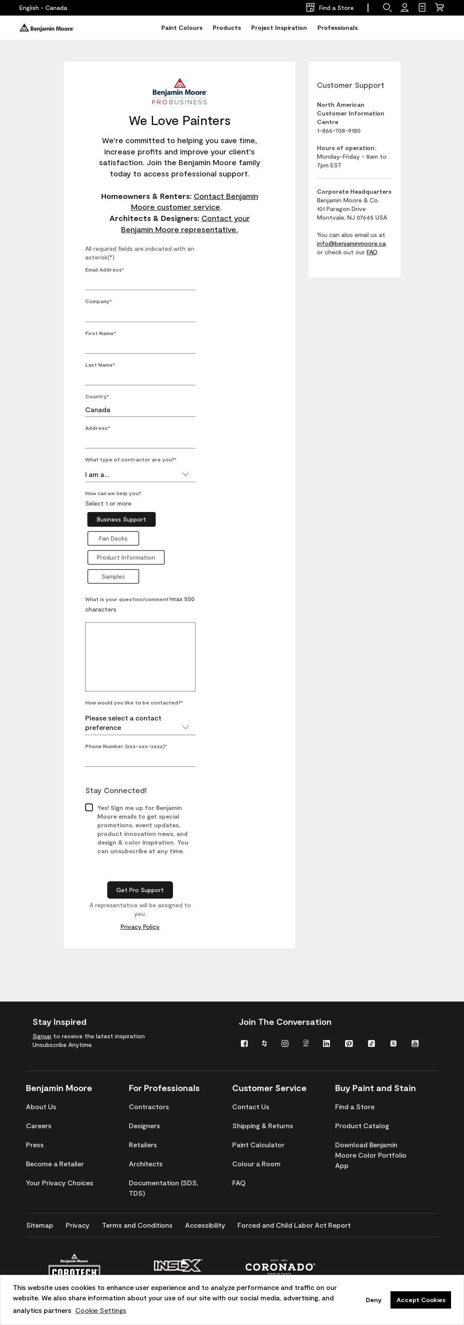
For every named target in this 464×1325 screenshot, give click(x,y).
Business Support (121, 519)
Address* (97, 428)
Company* (98, 301)
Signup (41, 1036)
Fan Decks (113, 538)
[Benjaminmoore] (46, 27)
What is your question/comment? (128, 599)
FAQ (372, 252)
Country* (97, 396)
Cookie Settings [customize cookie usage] (100, 1310)
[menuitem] (245, 1043)
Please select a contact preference (137, 714)
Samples (113, 576)
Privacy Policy (140, 918)
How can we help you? (113, 493)
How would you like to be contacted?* (134, 694)
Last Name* (100, 365)
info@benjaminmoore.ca (351, 243)
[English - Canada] (43, 8)
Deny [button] (373, 1299)
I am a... (137, 474)
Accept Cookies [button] (421, 1299)
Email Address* (104, 269)
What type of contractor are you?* (130, 459)
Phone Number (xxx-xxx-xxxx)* (126, 737)
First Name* (100, 333)
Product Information (126, 557)
